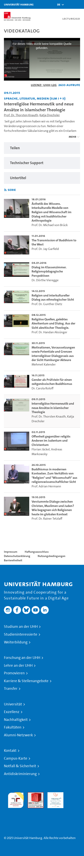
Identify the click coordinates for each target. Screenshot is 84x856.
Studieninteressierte (20, 634)
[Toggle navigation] (79, 4)
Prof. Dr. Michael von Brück (50, 225)
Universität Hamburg (19, 4)
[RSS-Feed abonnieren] (5, 190)
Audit (31, 794)
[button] (58, 4)
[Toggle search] (69, 4)
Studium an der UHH (21, 626)
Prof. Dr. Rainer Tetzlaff (47, 518)
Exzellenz (11, 711)
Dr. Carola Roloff (42, 388)
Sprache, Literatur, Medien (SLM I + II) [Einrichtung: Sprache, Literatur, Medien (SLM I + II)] (35, 98)
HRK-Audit (54, 794)
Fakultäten (12, 727)
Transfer (10, 688)
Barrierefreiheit (13, 560)
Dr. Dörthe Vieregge (45, 280)
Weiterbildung (15, 642)
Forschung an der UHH (22, 657)
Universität (13, 704)
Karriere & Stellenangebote (26, 681)
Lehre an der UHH (18, 665)
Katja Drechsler (49, 115)
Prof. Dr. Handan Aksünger (49, 332)
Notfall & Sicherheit (20, 766)
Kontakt (10, 750)
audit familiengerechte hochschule (16, 799)
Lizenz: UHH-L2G (44, 84)
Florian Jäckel (41, 449)
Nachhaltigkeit (16, 719)
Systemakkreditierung (16, 810)
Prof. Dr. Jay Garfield (45, 249)
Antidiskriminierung (20, 773)
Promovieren (14, 673)
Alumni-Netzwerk (18, 735)
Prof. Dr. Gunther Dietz (47, 304)
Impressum (10, 552)
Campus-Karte (15, 758)
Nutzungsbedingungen (51, 556)
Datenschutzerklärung (17, 556)
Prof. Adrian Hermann (46, 486)
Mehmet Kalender (44, 364)
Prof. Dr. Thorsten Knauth (21, 115)
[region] (42, 148)
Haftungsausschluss (37, 552)
